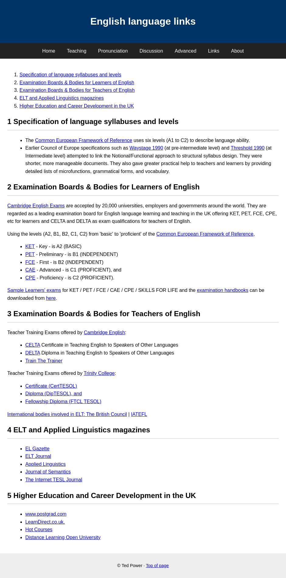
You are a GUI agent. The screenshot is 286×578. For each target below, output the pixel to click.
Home (48, 51)
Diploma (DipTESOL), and (53, 393)
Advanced (185, 51)
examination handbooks (222, 290)
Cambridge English (104, 332)
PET (30, 254)
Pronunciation (113, 51)
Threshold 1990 (247, 148)
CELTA (32, 345)
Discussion (151, 51)
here (51, 298)
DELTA (32, 352)
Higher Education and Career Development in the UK (76, 106)
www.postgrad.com (45, 514)
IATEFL (139, 414)
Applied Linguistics (45, 464)
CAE (30, 269)
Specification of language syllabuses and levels (70, 74)
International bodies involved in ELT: (46, 414)
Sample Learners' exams (34, 290)
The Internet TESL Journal (53, 479)
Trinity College (99, 373)
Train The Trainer (43, 360)
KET (30, 246)
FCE (30, 262)
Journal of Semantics (48, 471)
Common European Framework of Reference (83, 140)
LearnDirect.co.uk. (45, 521)
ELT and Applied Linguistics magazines (61, 98)
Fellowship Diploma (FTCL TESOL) (63, 401)
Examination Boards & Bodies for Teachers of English (77, 90)
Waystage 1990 (146, 148)
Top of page (157, 565)
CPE (30, 277)
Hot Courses (38, 529)
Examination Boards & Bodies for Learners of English (76, 82)
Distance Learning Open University (62, 537)
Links (213, 51)
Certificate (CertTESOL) (51, 386)
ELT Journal (38, 456)
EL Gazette (37, 448)
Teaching (76, 51)
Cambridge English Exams (36, 205)
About (237, 51)
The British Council (106, 414)
